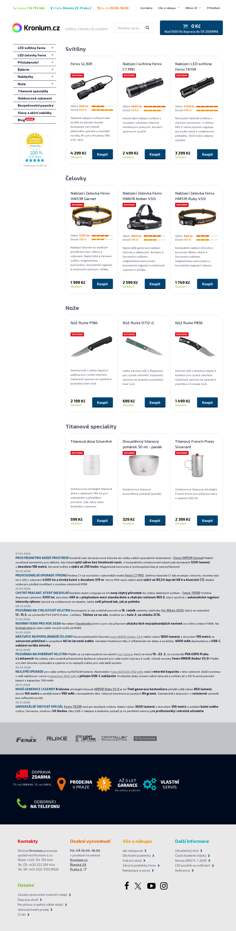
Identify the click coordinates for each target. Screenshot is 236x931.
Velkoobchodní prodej (33, 909)
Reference (182, 870)
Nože (72, 307)
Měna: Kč (191, 8)
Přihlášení (213, 8)
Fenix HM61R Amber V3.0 (126, 636)
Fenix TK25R (73, 706)
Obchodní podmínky (137, 855)
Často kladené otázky (190, 855)
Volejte (28, 8)
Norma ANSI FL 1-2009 (191, 860)
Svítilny (75, 48)
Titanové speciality (91, 426)
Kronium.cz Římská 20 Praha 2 (79, 864)
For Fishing (125, 654)
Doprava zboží (28, 900)
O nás (22, 914)
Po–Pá (113, 8)
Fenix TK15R (191, 593)
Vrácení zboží (132, 860)
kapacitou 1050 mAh (63, 676)
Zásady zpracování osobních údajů (42, 894)
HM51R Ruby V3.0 (106, 689)
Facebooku (84, 623)
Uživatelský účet (187, 850)
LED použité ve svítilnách (192, 865)
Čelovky (75, 178)
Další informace (192, 841)
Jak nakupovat (133, 850)
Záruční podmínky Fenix (139, 865)
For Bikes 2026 (172, 610)
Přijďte (70, 8)
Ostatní (26, 885)
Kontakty (147, 8)
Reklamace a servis (136, 870)
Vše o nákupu (167, 8)
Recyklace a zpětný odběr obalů (40, 904)
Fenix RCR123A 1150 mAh (127, 671)
